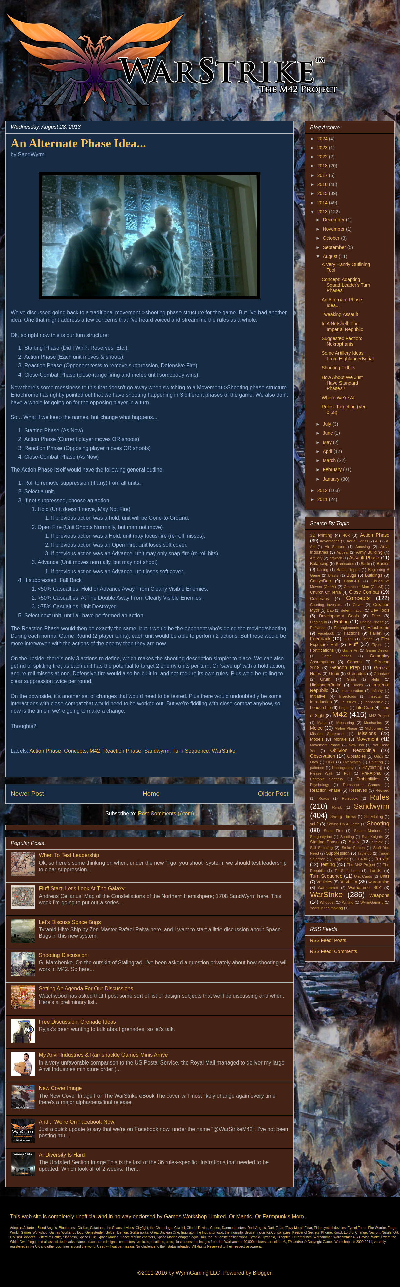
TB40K (361, 859)
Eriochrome (378, 627)
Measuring (345, 723)
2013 (323, 211)
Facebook (326, 633)
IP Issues (348, 702)
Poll (347, 773)
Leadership (320, 707)
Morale (340, 739)
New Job (356, 745)
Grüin (351, 679)
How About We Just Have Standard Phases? (342, 383)
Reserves (358, 790)
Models (317, 739)
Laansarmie (373, 702)
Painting (376, 762)
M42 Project (379, 716)
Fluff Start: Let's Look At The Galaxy (81, 888)
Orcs (314, 762)
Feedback (320, 638)
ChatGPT (352, 581)
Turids (375, 870)
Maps (321, 723)
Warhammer (328, 888)
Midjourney (374, 728)
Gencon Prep (345, 667)
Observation (322, 756)
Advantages (329, 541)
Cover (358, 605)
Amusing (362, 547)
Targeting (340, 859)
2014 (323, 202)
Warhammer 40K (364, 887)
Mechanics (373, 723)
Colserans (319, 598)
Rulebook (350, 798)
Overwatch (352, 762)
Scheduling (373, 816)
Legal (343, 708)
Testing (327, 864)
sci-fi (314, 824)
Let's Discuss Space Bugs (70, 922)
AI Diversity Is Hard (62, 1155)
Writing (348, 902)
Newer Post (27, 793)
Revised (382, 790)
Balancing (319, 563)
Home (151, 793)
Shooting (378, 823)
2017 (323, 175)
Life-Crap (364, 707)
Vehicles (324, 882)
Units (384, 876)
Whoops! (327, 902)
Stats (353, 841)
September (335, 247)
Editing (341, 621)
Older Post (273, 793)
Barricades (345, 564)
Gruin (325, 679)
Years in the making (326, 908)
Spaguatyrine (321, 837)
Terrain (382, 858)
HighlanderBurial (325, 685)
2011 (323, 499)
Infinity (377, 691)
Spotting (347, 837)
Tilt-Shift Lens (347, 871)
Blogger (262, 1273)
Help (375, 679)
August (330, 256)
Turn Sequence (190, 751)
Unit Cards (363, 876)
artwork (336, 558)
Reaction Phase (122, 751)
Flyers (377, 645)
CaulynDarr (320, 581)
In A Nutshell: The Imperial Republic (342, 326)
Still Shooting (321, 848)
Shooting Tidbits (338, 367)
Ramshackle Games (361, 785)
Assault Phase (364, 557)
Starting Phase (324, 842)
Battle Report (348, 569)
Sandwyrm (157, 751)
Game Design (378, 650)
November (334, 229)
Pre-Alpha (371, 773)
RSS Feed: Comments (333, 951)
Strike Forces (353, 848)
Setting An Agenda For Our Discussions (86, 988)
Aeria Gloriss (357, 541)
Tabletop (365, 853)
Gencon (354, 662)
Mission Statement (327, 734)
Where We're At (338, 397)
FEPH (348, 639)
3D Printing (321, 535)
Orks (330, 762)
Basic (365, 564)
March (330, 460)
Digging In (318, 622)
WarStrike (224, 751)
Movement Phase (325, 745)
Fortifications (322, 650)
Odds (378, 756)
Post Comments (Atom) (166, 813)
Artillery (316, 558)
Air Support (335, 547)
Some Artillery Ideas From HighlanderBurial (348, 355)
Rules (379, 797)
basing (322, 569)
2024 (323, 138)
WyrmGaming (371, 902)
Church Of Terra (325, 592)
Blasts (333, 575)
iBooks (357, 685)
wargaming (378, 882)
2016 (323, 184)
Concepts (75, 751)
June (328, 433)
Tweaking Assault (340, 314)
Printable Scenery (326, 779)
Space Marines (368, 831)
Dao (330, 610)
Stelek (377, 842)
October (332, 238)
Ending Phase (372, 622)
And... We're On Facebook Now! (77, 1122)
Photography (342, 767)
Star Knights (372, 837)
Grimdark (381, 674)
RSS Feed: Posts (328, 940)
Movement (367, 739)
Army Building (369, 552)
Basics (383, 563)
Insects (375, 696)
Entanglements (346, 628)
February (333, 469)
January (332, 479)
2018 (323, 165)
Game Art (350, 650)
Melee (316, 728)
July (327, 424)
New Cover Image (60, 1088)
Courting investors (326, 605)
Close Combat (364, 592)
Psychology (319, 785)
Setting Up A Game (343, 824)
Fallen (376, 633)
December (334, 219)
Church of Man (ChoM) (363, 587)
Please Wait (321, 773)
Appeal (343, 552)
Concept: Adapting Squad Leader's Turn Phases (346, 285)
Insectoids (347, 696)
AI (377, 541)
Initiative (317, 696)
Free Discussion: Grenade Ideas (77, 1022)
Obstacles (356, 756)
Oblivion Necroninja (352, 750)
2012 (323, 490)
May (328, 442)
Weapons (379, 895)
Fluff (353, 644)
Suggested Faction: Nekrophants (342, 341)
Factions (352, 633)
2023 (323, 147)
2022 (323, 156)
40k (346, 535)
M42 (95, 751)
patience (317, 767)
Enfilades (317, 628)
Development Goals (339, 616)
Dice (376, 616)
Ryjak (337, 807)
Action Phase (45, 751)
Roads (323, 798)
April (328, 451)
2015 (323, 193)
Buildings (373, 575)
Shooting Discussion (63, 955)
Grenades (356, 673)
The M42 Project (361, 865)
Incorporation (352, 691)
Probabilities (367, 779)
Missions (367, 733)
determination (352, 610)
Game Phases (337, 656)
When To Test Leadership (69, 855)
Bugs (351, 575)
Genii (334, 673)
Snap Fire (333, 831)
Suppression (338, 853)
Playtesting (372, 767)
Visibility (348, 881)
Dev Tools (380, 610)
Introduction (321, 702)
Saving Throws (343, 816)
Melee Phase (346, 728)
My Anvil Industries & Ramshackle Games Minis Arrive (103, 1055)
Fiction (367, 639)
